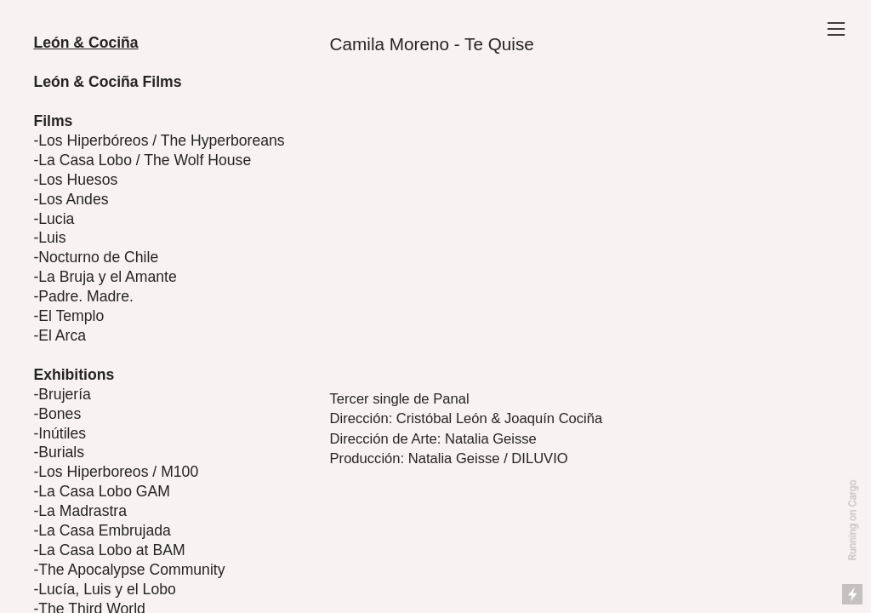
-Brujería (62, 394)
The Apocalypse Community (131, 569)
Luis (51, 237)
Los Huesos (77, 179)
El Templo (71, 315)
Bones (59, 413)
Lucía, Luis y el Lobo (107, 589)
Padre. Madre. (86, 296)
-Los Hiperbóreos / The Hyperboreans (158, 140)
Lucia (56, 218)
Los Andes (73, 199)
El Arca (62, 335)
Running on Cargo (853, 520)
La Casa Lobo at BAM (111, 550)
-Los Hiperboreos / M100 (115, 471)
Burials (61, 452)
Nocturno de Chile (98, 257)
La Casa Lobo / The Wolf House (144, 160)
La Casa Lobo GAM (104, 491)
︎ (836, 29)
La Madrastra (82, 510)
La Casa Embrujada (104, 530)
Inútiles (62, 433)
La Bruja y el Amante (107, 276)
